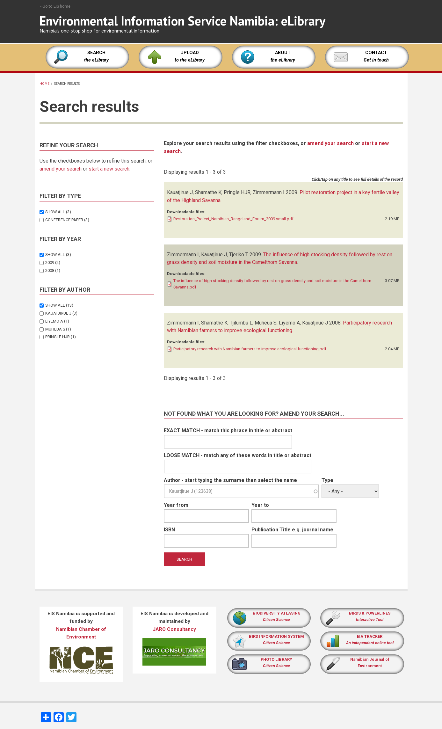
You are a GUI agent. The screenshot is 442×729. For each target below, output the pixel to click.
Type (327, 480)
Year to (260, 505)
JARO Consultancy (174, 629)
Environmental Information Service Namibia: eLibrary (182, 20)
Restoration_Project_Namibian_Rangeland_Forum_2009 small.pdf (233, 218)
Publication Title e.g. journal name (292, 530)
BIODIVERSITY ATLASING (277, 613)
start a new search (109, 169)
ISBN (169, 530)
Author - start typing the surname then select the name (230, 480)
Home (44, 83)
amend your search (61, 169)
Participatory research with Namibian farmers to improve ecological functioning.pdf (249, 348)
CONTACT (376, 52)
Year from (176, 505)
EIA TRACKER (369, 636)
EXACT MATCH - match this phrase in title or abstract (228, 430)
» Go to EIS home (55, 6)
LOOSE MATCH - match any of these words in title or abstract (237, 455)
